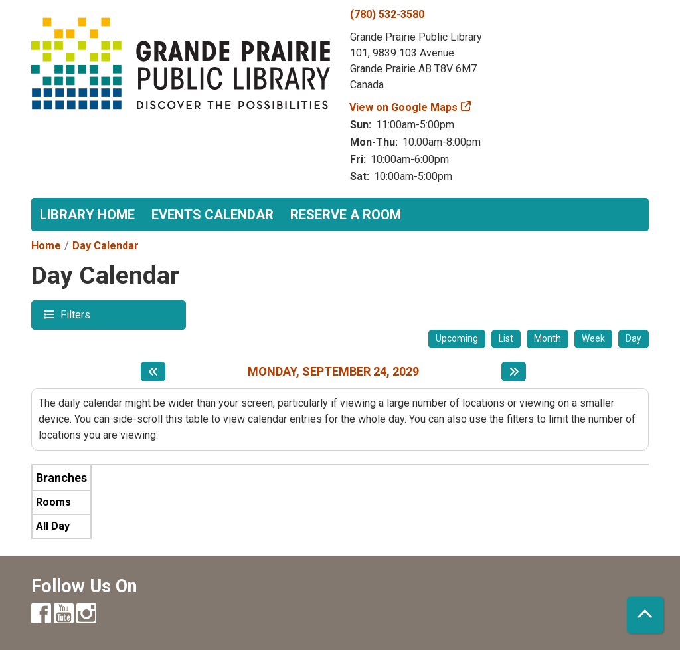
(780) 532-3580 (387, 14)
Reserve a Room (345, 215)
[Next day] (513, 371)
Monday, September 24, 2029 (333, 371)
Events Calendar (212, 215)
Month (547, 338)
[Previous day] (153, 371)
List (506, 338)
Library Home (87, 215)
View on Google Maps (404, 107)
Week (593, 338)
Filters (73, 314)
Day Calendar (105, 245)
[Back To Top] (645, 615)
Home (46, 245)
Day (633, 338)
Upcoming (457, 338)
